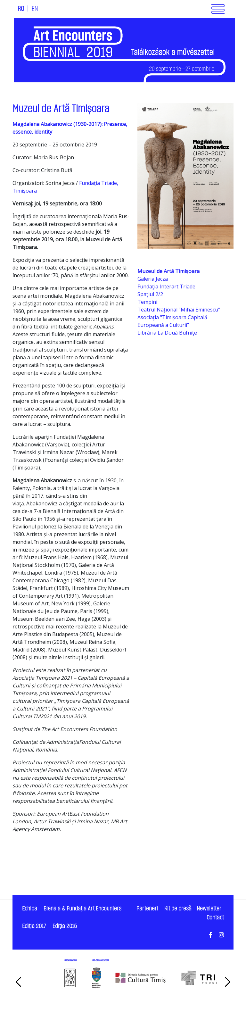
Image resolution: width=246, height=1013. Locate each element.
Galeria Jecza (152, 278)
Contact (215, 918)
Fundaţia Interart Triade (166, 286)
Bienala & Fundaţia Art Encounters (82, 909)
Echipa (29, 909)
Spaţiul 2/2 (150, 294)
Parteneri (147, 909)
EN (35, 9)
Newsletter (209, 909)
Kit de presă (178, 909)
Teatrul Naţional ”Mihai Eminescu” (178, 309)
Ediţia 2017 (34, 926)
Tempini (147, 301)
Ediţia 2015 (65, 926)
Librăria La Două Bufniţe (167, 332)
